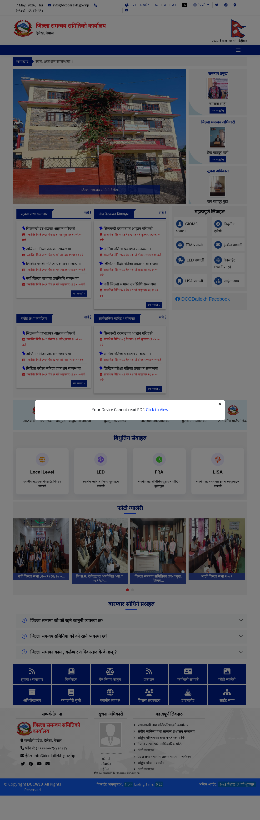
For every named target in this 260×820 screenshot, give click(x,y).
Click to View (157, 409)
